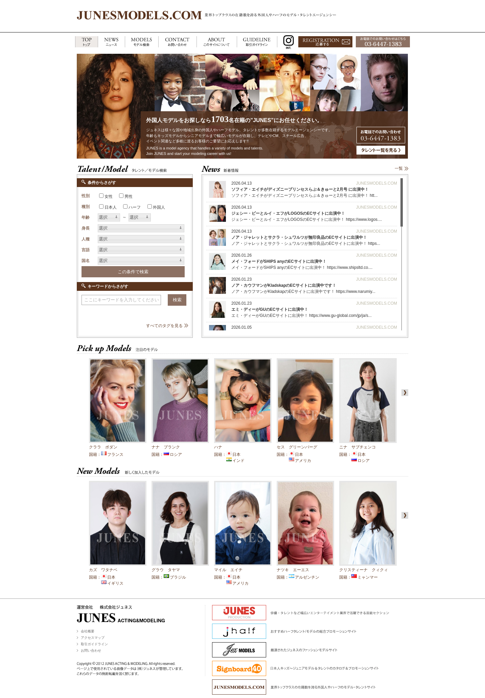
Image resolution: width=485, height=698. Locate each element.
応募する (325, 42)
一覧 (399, 168)
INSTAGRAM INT (287, 42)
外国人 (159, 207)
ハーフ (135, 207)
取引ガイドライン (94, 644)
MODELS (141, 42)
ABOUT (217, 42)
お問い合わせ (91, 650)
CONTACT (177, 42)
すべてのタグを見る (164, 325)
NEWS (111, 42)
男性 (128, 196)
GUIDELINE (257, 42)
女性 (109, 196)
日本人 (111, 207)
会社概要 (87, 631)
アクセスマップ (93, 637)
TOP (86, 42)
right (403, 392)
